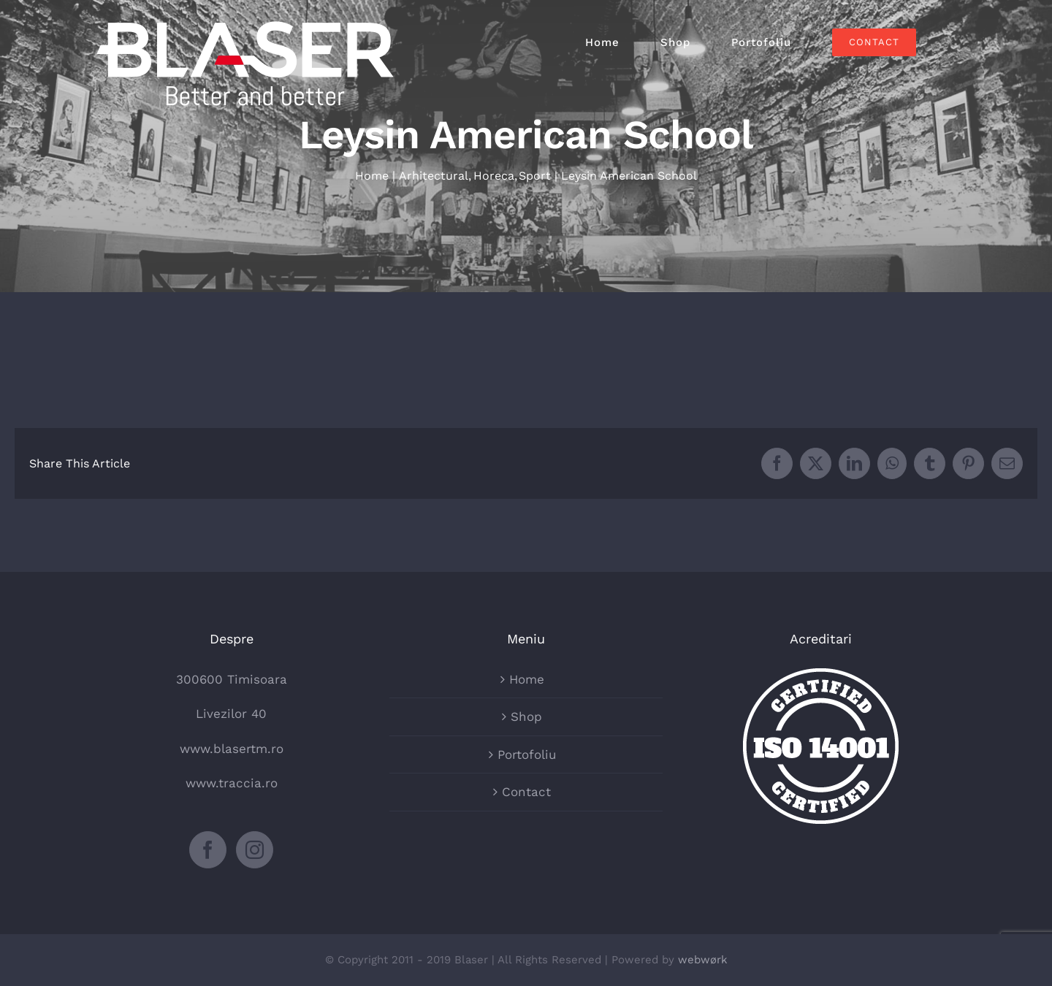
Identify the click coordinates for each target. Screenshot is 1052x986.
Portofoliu (527, 754)
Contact (526, 791)
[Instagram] (254, 849)
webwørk (703, 959)
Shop (526, 716)
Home (526, 679)
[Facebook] (207, 849)
